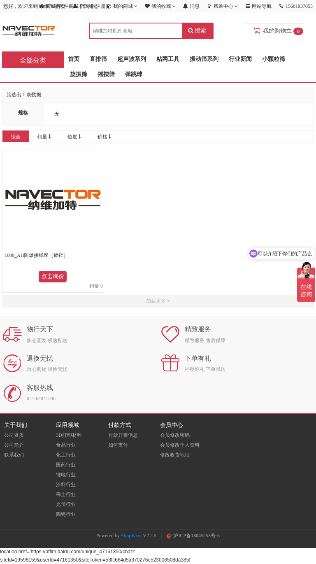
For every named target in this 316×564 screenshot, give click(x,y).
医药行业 (66, 465)
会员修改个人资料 (180, 445)
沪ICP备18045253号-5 (193, 535)
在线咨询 (12, 362)
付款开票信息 (123, 435)
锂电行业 (66, 475)
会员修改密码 (175, 435)
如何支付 (118, 445)
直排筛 (98, 59)
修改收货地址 (175, 455)
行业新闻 (240, 59)
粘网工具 (167, 59)
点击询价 (52, 276)
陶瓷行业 (66, 514)
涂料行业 (66, 484)
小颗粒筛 (273, 59)
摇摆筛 (106, 74)
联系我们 (14, 455)
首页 (73, 59)
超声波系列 (131, 59)
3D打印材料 (69, 435)
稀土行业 (66, 494)
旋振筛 (78, 74)
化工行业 (66, 455)
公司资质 (14, 435)
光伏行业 (66, 504)
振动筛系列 (204, 59)
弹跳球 (133, 74)
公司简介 (14, 445)
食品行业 (66, 445)
